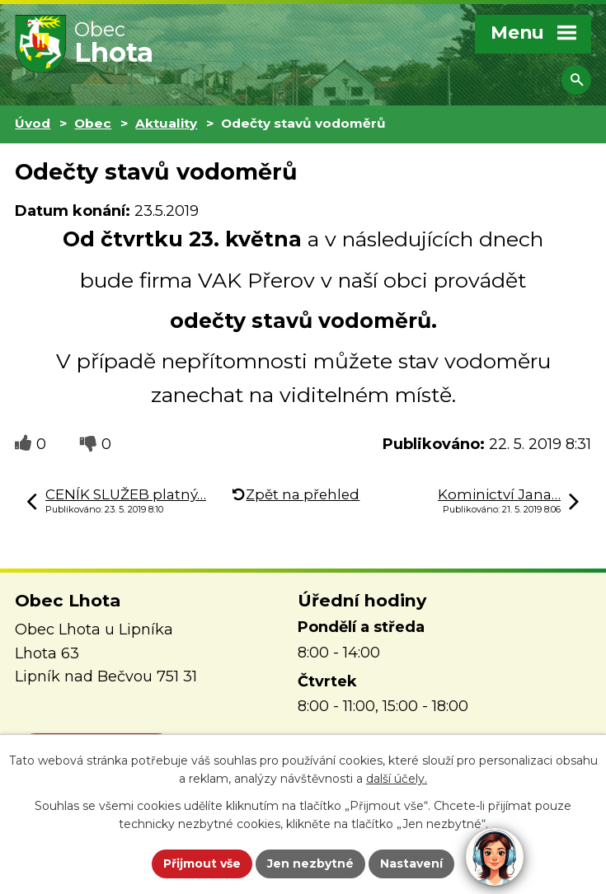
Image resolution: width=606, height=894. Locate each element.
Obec (92, 123)
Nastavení (411, 863)
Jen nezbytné (310, 863)
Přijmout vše (202, 863)
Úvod (32, 123)
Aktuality (166, 123)
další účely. (396, 779)
